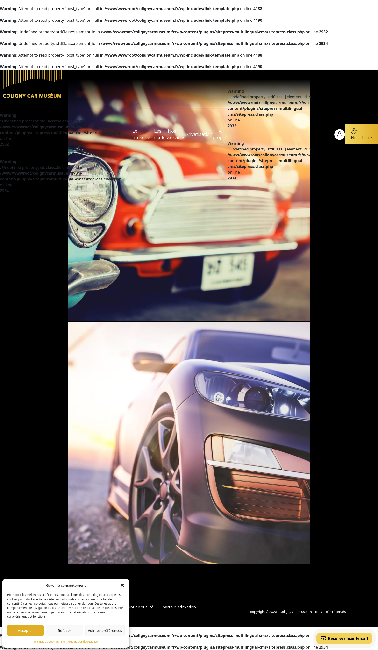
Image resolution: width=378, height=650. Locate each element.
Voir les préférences (105, 630)
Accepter (25, 630)
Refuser (64, 630)
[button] (122, 585)
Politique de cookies (45, 641)
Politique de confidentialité (79, 641)
